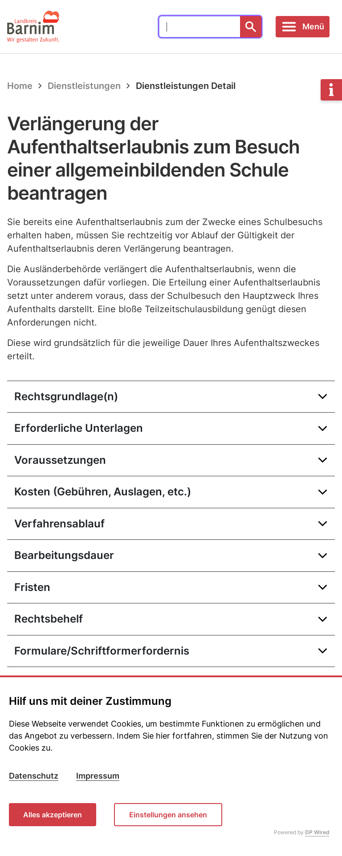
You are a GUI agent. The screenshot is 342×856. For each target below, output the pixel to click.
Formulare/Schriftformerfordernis (101, 650)
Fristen (32, 587)
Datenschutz (33, 775)
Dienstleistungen (84, 85)
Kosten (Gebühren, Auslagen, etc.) (102, 491)
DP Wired (317, 832)
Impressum (97, 775)
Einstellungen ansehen (168, 814)
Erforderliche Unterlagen (78, 428)
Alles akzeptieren (52, 814)
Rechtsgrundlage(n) (66, 396)
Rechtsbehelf (48, 618)
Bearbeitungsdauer (64, 555)
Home (20, 85)
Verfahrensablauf (59, 523)
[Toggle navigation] (303, 26)
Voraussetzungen (60, 460)
